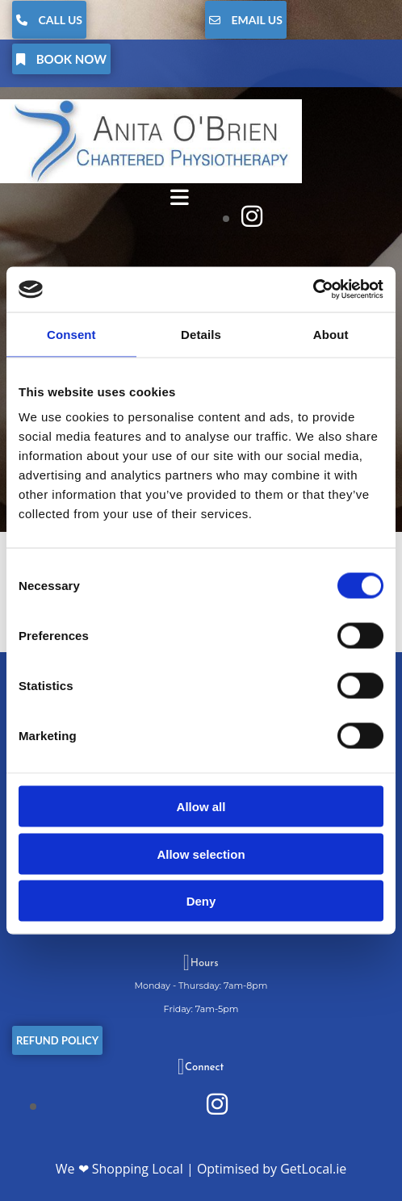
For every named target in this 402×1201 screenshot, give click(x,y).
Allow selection (201, 853)
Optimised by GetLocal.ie (271, 1169)
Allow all (201, 807)
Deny (201, 901)
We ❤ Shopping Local (119, 1169)
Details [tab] (201, 334)
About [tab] (331, 334)
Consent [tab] (71, 334)
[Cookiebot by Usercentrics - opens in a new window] (312, 289)
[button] (49, 20)
